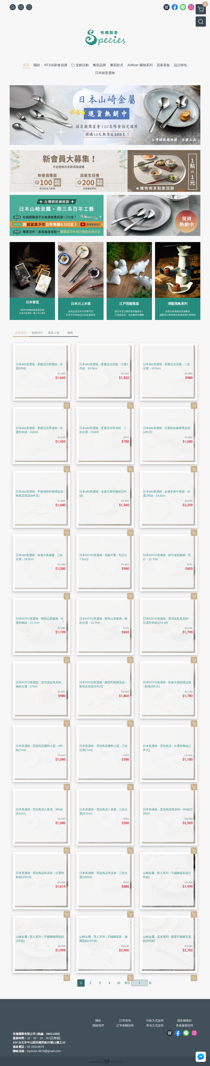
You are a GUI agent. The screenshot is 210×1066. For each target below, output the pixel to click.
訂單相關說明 (125, 1025)
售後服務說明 (184, 1025)
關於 (98, 1020)
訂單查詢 (125, 1020)
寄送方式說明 (154, 1025)
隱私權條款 (184, 1020)
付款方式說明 (154, 1020)
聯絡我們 (98, 1025)
